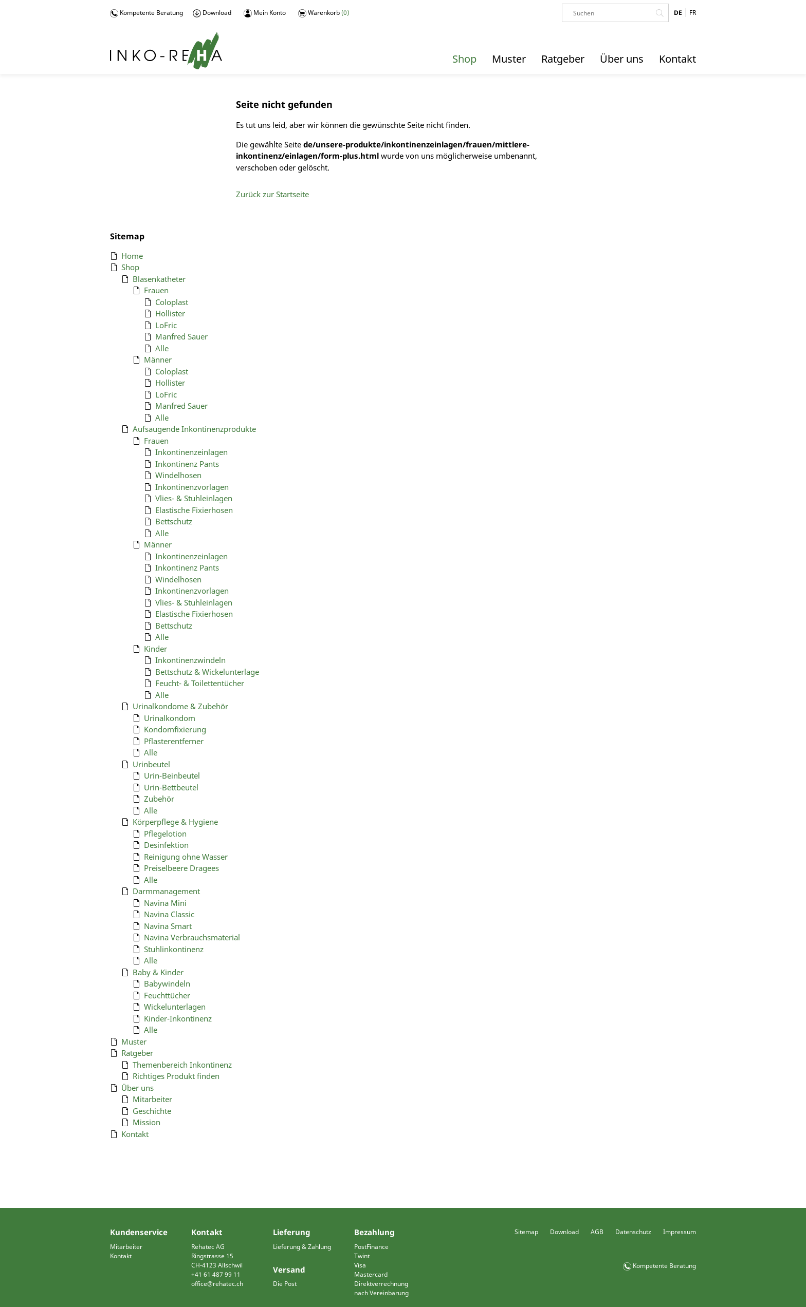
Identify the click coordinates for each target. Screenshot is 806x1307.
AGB (597, 1231)
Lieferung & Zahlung (302, 1246)
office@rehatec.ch (217, 1283)
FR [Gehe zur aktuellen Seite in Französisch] (692, 12)
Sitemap (526, 1231)
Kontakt (121, 1256)
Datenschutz (633, 1231)
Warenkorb (323, 12)
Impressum (679, 1231)
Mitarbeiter (126, 1246)
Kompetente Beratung (146, 12)
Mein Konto (265, 12)
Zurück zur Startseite (272, 194)
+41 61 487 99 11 (216, 1274)
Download (212, 12)
